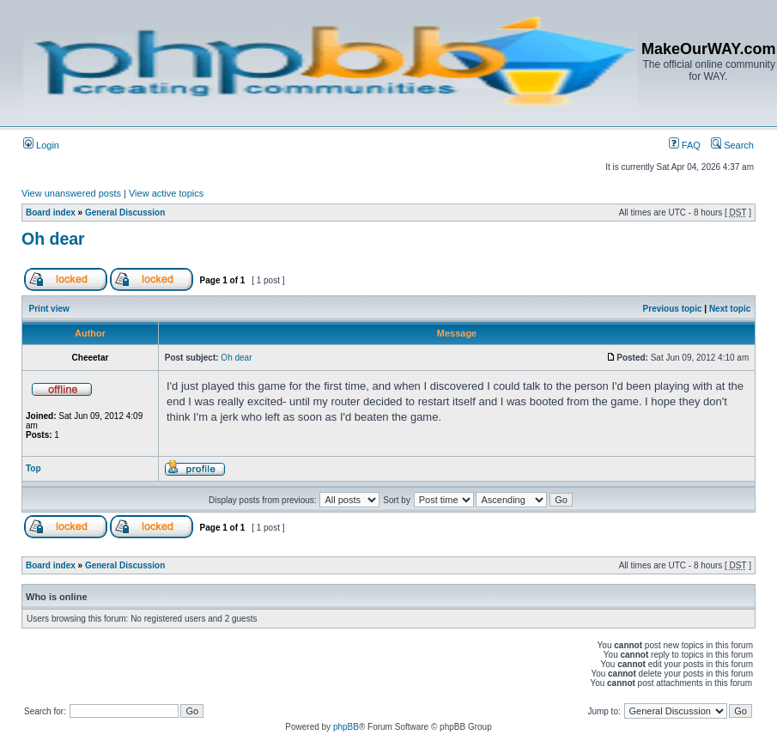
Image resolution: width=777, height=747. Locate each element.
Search (732, 145)
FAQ (685, 145)
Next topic (729, 308)
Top (33, 468)
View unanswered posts (71, 193)
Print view (49, 308)
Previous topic (672, 308)
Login (41, 145)
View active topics (166, 193)
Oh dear (53, 238)
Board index (51, 212)
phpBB (346, 727)
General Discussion (125, 212)
